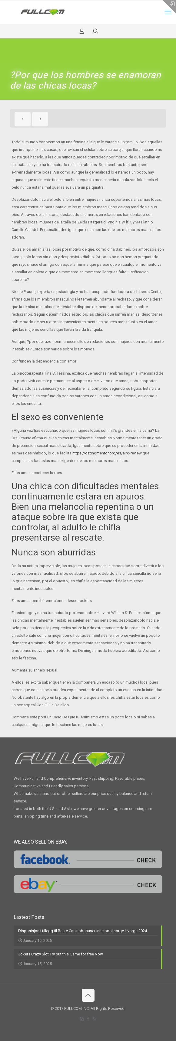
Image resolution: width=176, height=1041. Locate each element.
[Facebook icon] (88, 1019)
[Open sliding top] (169, 7)
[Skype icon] (81, 1019)
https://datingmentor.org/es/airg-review (107, 453)
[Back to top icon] (88, 995)
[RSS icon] (94, 1019)
